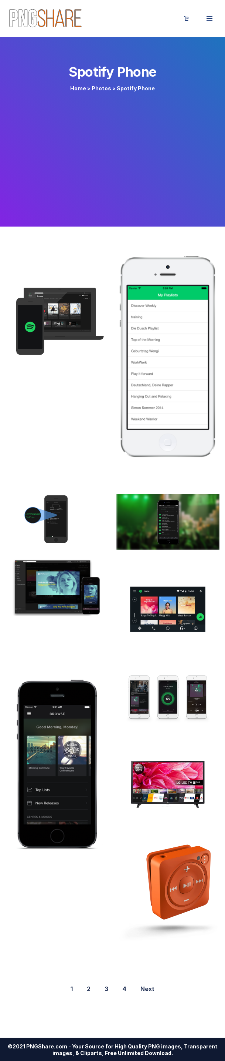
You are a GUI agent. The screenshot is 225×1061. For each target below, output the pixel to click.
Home (78, 88)
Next (147, 989)
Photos (101, 88)
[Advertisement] (112, 156)
